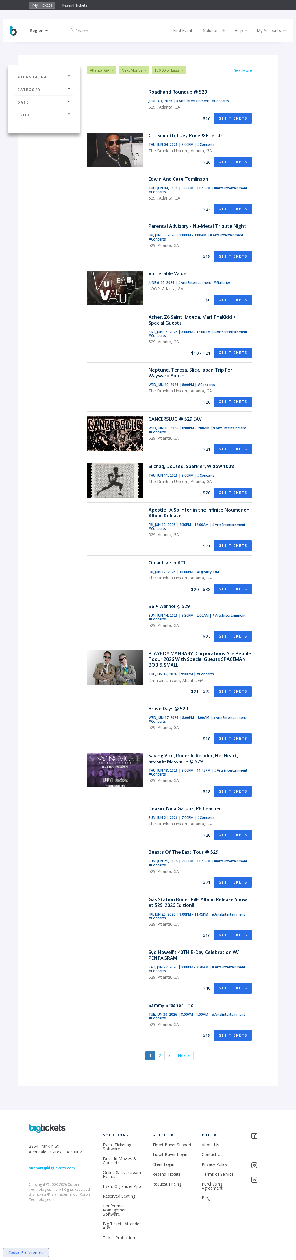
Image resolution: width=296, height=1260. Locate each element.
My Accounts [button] (266, 30)
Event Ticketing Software (117, 1146)
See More (243, 70)
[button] (44, 30)
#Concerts (220, 100)
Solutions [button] (209, 30)
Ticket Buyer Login (169, 1154)
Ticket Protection (119, 1237)
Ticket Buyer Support (172, 1144)
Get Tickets (233, 118)
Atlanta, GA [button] (44, 76)
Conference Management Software (115, 1210)
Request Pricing (166, 1184)
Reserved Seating (119, 1196)
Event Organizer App (122, 1186)
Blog (206, 1198)
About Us (210, 1144)
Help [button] (236, 30)
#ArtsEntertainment (193, 100)
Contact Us (212, 1154)
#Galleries (222, 282)
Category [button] (44, 89)
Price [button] (44, 115)
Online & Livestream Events (122, 1174)
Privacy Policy (214, 1164)
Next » (184, 1055)
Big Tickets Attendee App (122, 1226)
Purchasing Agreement (212, 1186)
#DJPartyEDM (208, 571)
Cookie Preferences (25, 1252)
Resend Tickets (74, 5)
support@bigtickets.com (52, 1168)
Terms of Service (218, 1174)
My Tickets (42, 5)
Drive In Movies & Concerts (119, 1160)
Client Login (163, 1164)
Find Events (179, 30)
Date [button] (44, 102)
